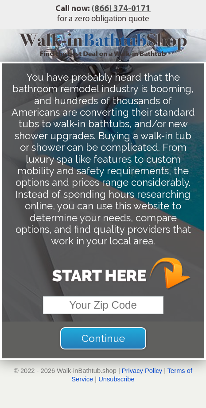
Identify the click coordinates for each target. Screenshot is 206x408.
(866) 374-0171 (121, 9)
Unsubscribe (116, 379)
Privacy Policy (142, 370)
